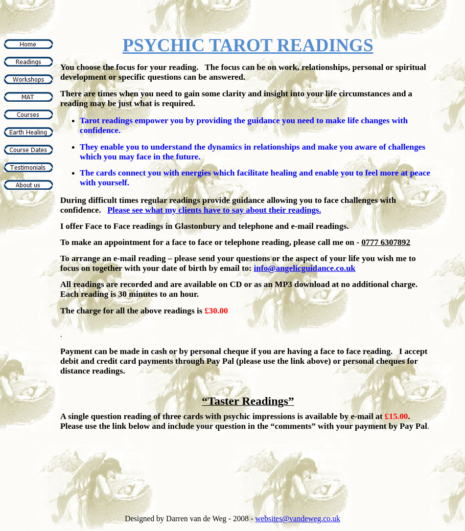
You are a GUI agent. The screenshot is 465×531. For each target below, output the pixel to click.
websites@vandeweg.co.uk (297, 518)
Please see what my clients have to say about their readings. (214, 210)
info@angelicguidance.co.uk (304, 268)
